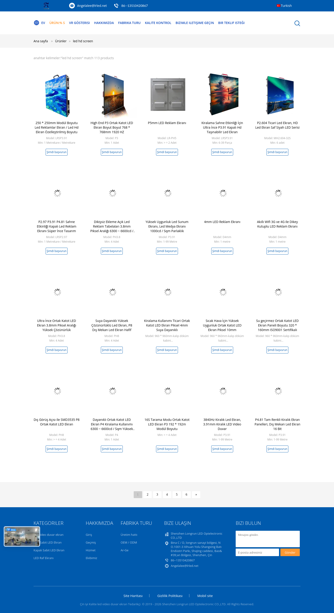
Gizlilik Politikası (170, 595)
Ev (39, 22)
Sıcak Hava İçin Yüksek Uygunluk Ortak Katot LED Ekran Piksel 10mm (222, 325)
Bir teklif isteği (231, 23)
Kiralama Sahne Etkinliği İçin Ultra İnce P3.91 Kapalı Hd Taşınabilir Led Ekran (222, 127)
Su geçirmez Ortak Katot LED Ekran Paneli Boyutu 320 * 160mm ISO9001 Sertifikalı (277, 325)
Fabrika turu (129, 23)
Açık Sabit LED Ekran (48, 542)
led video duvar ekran (48, 535)
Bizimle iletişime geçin (195, 23)
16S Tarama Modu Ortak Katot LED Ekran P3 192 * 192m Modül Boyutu (167, 424)
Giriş (89, 535)
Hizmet (91, 550)
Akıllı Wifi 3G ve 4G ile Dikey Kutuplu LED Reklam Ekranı (277, 224)
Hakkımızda (104, 23)
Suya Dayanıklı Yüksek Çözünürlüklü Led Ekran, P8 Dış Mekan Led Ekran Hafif (111, 325)
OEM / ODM (129, 542)
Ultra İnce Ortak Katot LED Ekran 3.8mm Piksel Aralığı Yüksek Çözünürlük (56, 325)
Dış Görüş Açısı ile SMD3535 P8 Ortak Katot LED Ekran (56, 421)
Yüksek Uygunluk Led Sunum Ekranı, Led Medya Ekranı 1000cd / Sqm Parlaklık (167, 226)
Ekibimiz (91, 558)
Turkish (286, 5)
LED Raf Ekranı (44, 558)
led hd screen (83, 41)
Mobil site (205, 595)
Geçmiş (91, 542)
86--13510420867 (134, 6)
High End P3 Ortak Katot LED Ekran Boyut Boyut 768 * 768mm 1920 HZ (112, 127)
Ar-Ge (124, 550)
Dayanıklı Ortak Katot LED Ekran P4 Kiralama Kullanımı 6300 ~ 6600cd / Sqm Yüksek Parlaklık (112, 426)
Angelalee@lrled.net (92, 5)
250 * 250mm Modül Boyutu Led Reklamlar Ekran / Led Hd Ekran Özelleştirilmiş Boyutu (56, 127)
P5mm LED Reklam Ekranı (167, 123)
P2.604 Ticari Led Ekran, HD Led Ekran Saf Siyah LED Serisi (277, 125)
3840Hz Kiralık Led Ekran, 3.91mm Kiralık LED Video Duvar (222, 424)
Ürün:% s (57, 23)
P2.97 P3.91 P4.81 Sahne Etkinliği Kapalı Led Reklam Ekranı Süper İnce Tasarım (56, 226)
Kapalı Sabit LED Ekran (49, 550)
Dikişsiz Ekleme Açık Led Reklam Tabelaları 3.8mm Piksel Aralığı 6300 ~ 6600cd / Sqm (111, 229)
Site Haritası (133, 595)
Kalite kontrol (158, 23)
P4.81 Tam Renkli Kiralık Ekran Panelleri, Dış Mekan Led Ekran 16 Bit (277, 424)
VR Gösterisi (79, 23)
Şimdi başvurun (57, 152)
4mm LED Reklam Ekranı (222, 222)
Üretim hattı (129, 535)
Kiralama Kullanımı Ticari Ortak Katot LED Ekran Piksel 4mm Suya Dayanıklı (167, 325)
